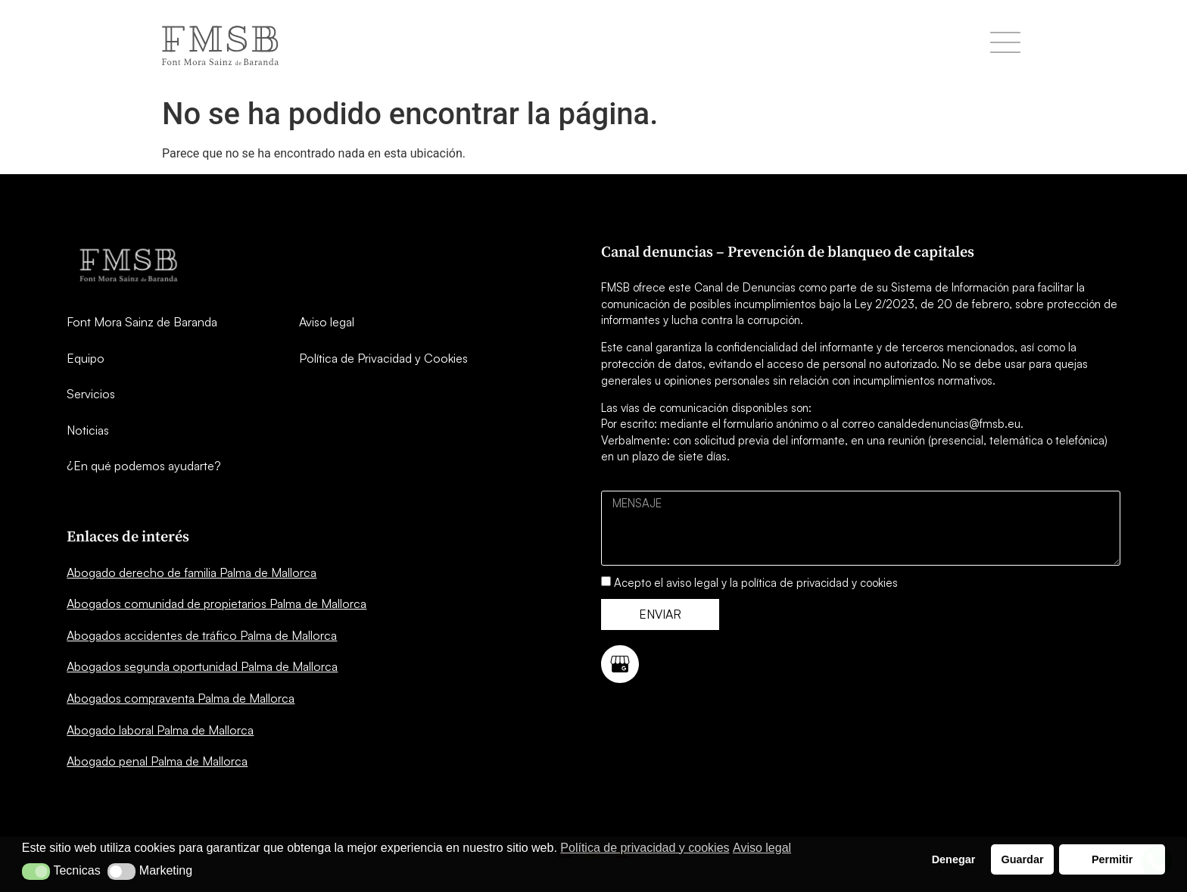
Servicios (91, 393)
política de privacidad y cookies (819, 582)
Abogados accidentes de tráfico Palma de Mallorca (202, 635)
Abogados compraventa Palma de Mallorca (180, 698)
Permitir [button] (1112, 859)
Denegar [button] (954, 859)
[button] (36, 871)
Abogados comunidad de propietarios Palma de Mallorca (216, 603)
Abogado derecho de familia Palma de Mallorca (191, 572)
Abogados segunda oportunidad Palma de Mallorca (202, 666)
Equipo (85, 358)
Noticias (88, 430)
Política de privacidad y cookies (644, 847)
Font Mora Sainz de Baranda (142, 321)
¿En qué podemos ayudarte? (144, 465)
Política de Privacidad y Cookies (383, 358)
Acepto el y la (756, 582)
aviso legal (692, 582)
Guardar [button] (1023, 859)
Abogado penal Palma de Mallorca (157, 761)
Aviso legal (326, 321)
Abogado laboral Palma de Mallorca (160, 730)
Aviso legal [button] (762, 847)
